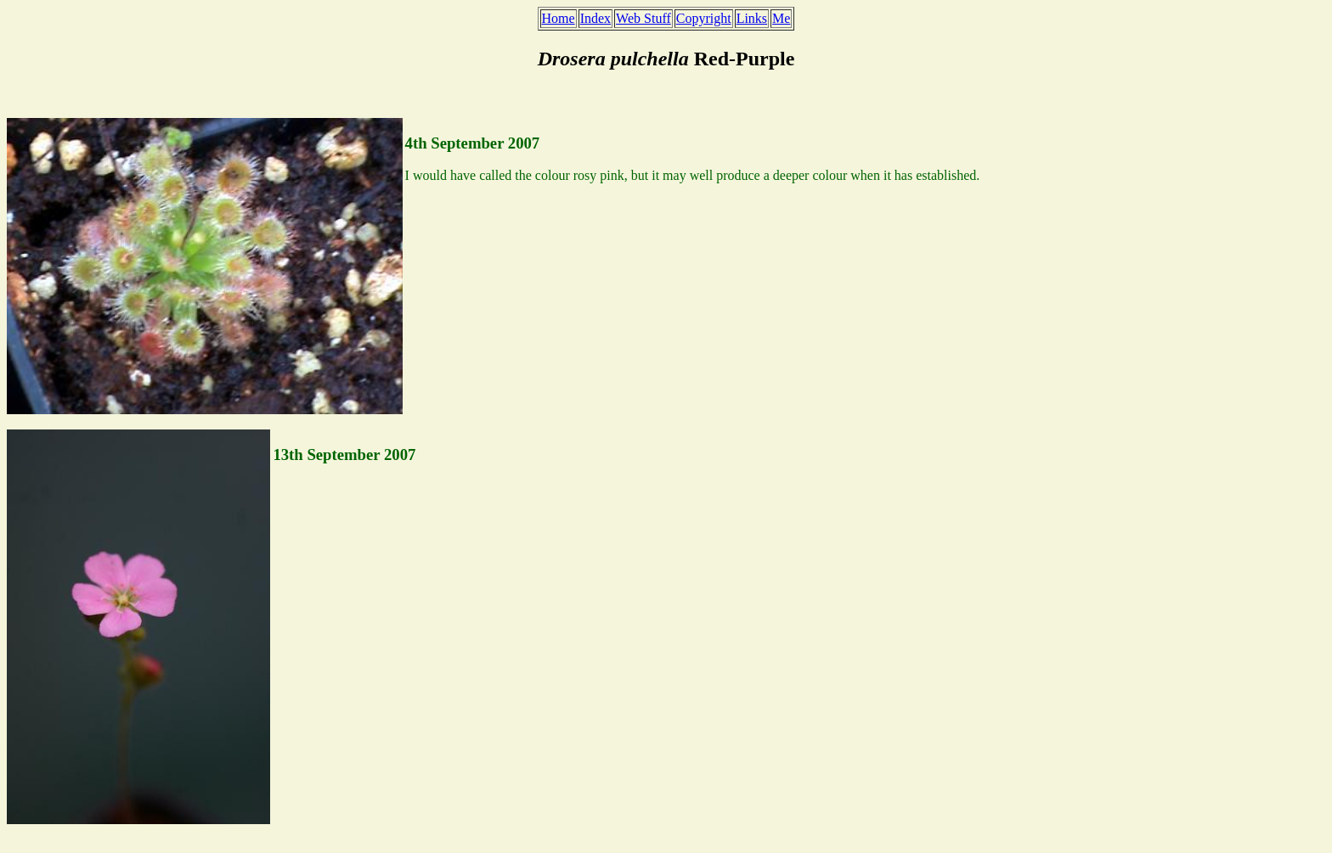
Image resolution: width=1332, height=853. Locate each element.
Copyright (703, 18)
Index (595, 18)
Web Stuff (643, 18)
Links (752, 18)
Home (558, 18)
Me (781, 18)
